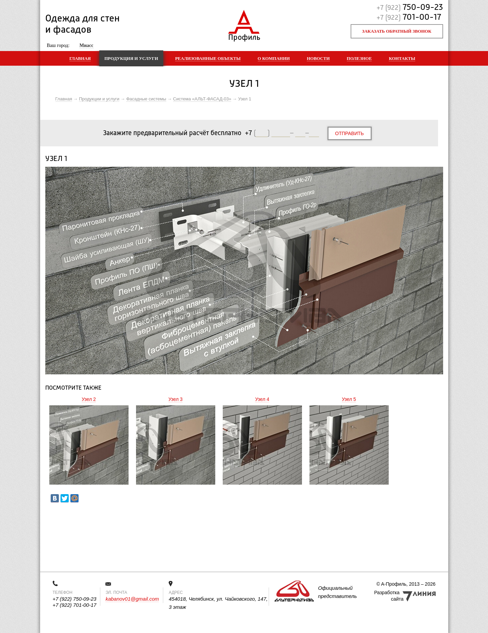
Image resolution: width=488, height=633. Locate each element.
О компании (274, 58)
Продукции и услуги (99, 98)
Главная (80, 58)
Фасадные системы (146, 98)
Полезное (359, 58)
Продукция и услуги (131, 58)
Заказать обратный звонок (397, 31)
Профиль (244, 36)
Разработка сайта (388, 596)
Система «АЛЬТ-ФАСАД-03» (202, 98)
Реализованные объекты (208, 58)
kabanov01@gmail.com (132, 599)
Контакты (402, 58)
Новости (318, 58)
